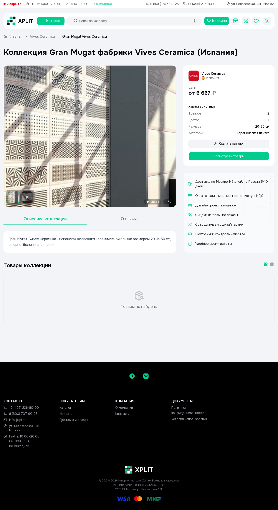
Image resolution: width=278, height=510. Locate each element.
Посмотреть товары (228, 156)
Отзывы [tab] (129, 219)
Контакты (122, 414)
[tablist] (86, 219)
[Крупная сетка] (265, 264)
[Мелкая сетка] (272, 264)
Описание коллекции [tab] (45, 219)
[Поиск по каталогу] (134, 21)
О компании (124, 408)
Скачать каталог (229, 143)
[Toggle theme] (266, 21)
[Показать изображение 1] (14, 197)
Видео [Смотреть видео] (152, 202)
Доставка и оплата (74, 420)
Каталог (65, 408)
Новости (66, 414)
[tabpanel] (89, 242)
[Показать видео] (27, 197)
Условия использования (189, 419)
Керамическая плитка (253, 133)
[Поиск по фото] (194, 20)
